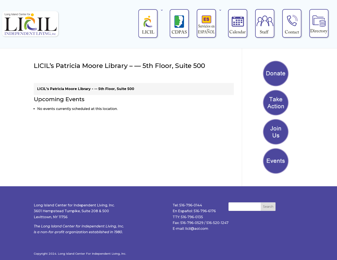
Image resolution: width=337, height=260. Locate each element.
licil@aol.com (196, 229)
